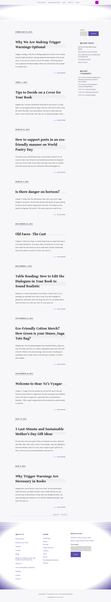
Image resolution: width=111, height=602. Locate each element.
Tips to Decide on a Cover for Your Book (87, 51)
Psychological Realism (51, 560)
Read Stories (42, 2)
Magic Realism (48, 548)
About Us (70, 2)
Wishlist (18, 571)
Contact (18, 550)
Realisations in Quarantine (92, 92)
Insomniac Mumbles (91, 95)
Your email (81, 547)
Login (64, 2)
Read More (61, 73)
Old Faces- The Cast (83, 62)
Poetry (45, 541)
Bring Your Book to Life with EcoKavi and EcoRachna (25, 559)
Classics (46, 551)
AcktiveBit (59, 597)
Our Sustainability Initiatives (25, 567)
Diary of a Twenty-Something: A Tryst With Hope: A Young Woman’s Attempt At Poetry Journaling (89, 79)
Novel (45, 557)
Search (82, 30)
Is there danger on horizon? (84, 59)
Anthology (46, 538)
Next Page (61, 515)
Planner (45, 563)
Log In (18, 579)
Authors (18, 546)
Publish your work (54, 2)
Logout (17, 575)
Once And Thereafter (91, 89)
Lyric (45, 554)
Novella (45, 544)
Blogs (77, 2)
